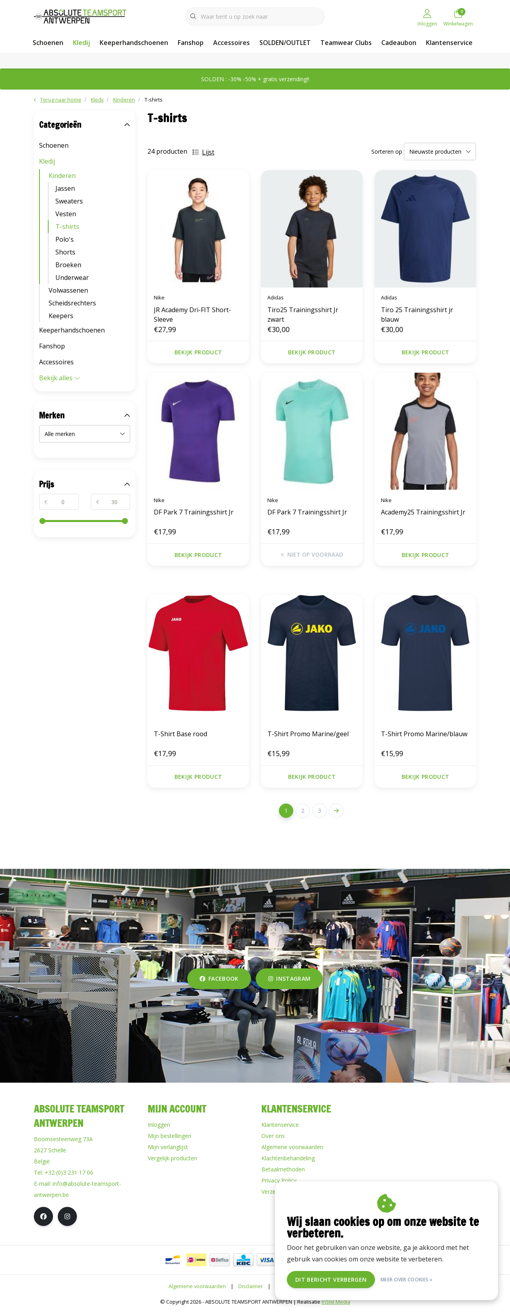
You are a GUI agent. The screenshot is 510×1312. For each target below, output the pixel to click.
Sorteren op (386, 151)
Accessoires (231, 42)
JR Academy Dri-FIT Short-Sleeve (192, 314)
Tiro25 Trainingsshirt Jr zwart (302, 314)
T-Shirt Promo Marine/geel (308, 733)
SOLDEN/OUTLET (285, 42)
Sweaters (69, 201)
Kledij (81, 42)
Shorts (65, 252)
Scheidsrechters (72, 303)
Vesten (65, 213)
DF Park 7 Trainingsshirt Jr (193, 512)
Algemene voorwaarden (197, 1286)
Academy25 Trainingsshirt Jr (423, 512)
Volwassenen (68, 290)
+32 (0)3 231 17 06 (69, 1172)
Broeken (68, 264)
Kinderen (62, 175)
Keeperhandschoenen (134, 42)
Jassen (65, 188)
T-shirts (154, 99)
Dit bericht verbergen (331, 1279)
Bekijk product (198, 352)
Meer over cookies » (407, 1279)
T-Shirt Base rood (180, 733)
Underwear (72, 277)
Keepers (61, 315)
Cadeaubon (398, 42)
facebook (219, 978)
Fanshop (191, 42)
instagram (289, 978)
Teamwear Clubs (346, 42)
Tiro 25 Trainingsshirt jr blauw (417, 314)
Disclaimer (250, 1286)
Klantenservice (449, 42)
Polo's (64, 239)
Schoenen (48, 42)
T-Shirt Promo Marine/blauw (424, 733)
